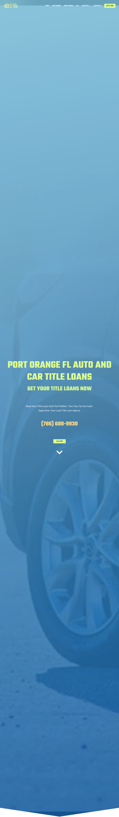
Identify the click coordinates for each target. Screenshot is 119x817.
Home (47, 5)
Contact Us (97, 5)
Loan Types (85, 5)
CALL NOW (59, 441)
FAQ (77, 5)
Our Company (56, 5)
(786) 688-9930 (59, 424)
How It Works (68, 5)
